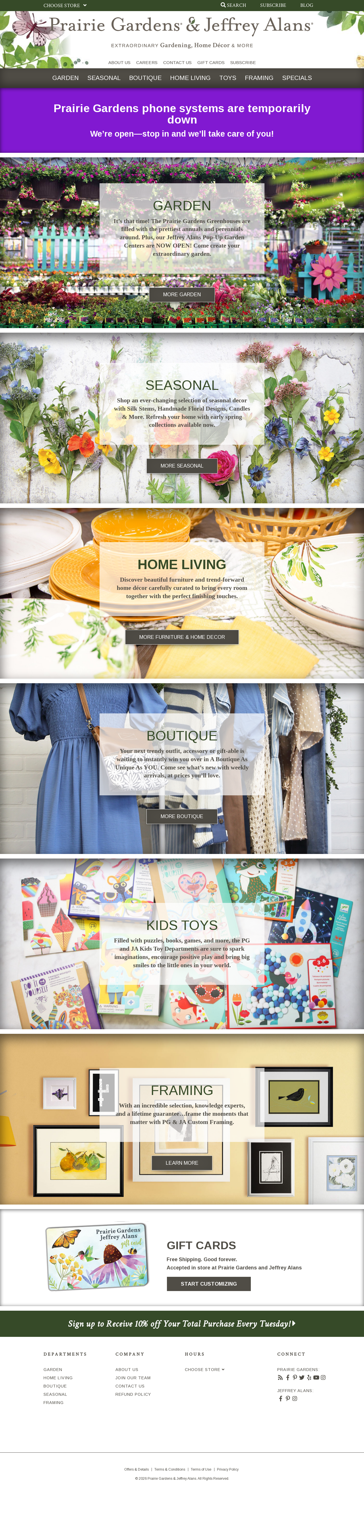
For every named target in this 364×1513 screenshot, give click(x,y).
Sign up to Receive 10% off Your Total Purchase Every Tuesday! (182, 1324)
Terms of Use (201, 1469)
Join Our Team (133, 1378)
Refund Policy (133, 1394)
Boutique (145, 77)
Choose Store (66, 5)
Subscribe (273, 5)
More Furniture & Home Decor (182, 637)
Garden (65, 77)
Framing (259, 77)
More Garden (182, 294)
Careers (147, 62)
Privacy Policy (228, 1469)
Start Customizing (209, 1284)
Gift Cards (211, 62)
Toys (227, 77)
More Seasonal (182, 466)
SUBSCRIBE (243, 62)
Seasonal (104, 77)
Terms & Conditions (169, 1469)
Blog (306, 5)
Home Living (190, 77)
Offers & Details (136, 1469)
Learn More (182, 1163)
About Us (119, 62)
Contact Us (177, 62)
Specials (297, 77)
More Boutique (182, 816)
